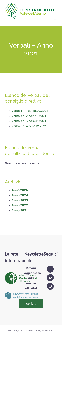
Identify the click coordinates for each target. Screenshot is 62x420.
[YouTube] (50, 277)
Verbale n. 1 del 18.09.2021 (30, 111)
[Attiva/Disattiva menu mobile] (55, 21)
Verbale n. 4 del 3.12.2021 (29, 126)
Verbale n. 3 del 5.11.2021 (29, 121)
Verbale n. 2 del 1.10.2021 (29, 116)
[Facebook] (50, 269)
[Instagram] (50, 286)
